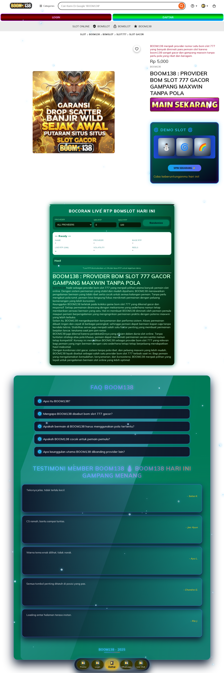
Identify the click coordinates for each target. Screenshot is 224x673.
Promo (83, 664)
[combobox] (118, 6)
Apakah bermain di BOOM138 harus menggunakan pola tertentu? (88, 426)
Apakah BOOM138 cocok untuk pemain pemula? (76, 439)
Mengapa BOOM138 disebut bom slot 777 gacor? (77, 414)
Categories (46, 5)
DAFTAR (168, 17)
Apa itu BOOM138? (56, 401)
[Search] (182, 6)
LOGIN (56, 17)
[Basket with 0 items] (214, 6)
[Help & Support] (194, 6)
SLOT (83, 34)
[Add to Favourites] (136, 48)
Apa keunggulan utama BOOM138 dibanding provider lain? (84, 452)
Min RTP (105, 223)
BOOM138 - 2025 (112, 649)
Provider (73, 223)
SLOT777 (121, 34)
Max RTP (129, 223)
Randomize (156, 222)
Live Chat (141, 664)
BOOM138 (94, 34)
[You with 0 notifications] (204, 6)
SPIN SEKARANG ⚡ (184, 168)
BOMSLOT (108, 34)
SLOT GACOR (136, 34)
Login (97, 664)
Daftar (112, 664)
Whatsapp (126, 664)
